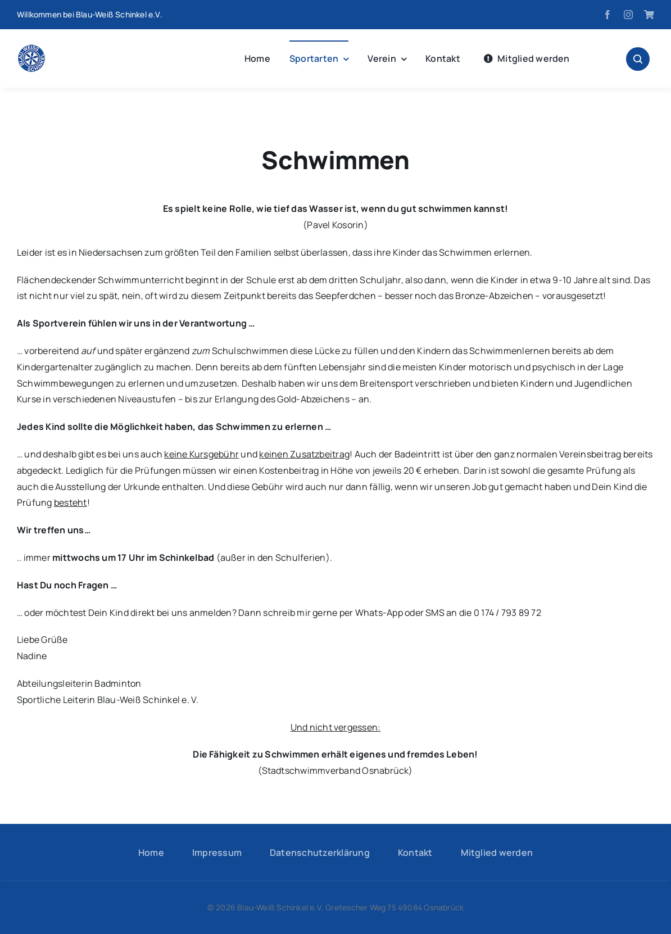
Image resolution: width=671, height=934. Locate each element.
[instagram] (628, 14)
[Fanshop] (649, 14)
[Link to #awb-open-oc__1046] (638, 59)
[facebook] (607, 14)
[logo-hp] (31, 49)
